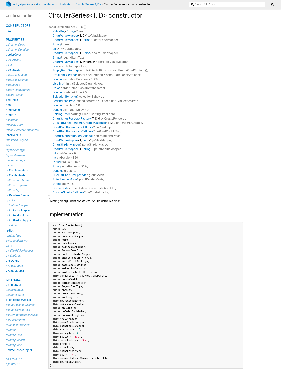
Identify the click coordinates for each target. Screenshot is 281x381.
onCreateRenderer (17, 170)
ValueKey (59, 31)
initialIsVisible (14, 125)
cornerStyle (13, 69)
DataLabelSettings (65, 75)
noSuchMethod (15, 320)
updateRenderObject (19, 350)
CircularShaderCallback (68, 192)
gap (8, 105)
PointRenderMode (65, 179)
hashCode (12, 120)
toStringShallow (15, 340)
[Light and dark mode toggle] (273, 4)
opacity (10, 200)
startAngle (12, 260)
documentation (46, 4)
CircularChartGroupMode (70, 175)
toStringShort (14, 345)
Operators (14, 359)
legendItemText (15, 155)
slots (9, 245)
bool (56, 66)
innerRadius (13, 135)
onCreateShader (16, 175)
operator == (13, 364)
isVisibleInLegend (17, 140)
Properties (15, 39)
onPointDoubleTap (17, 180)
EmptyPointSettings (66, 70)
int (61, 83)
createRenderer (15, 294)
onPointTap (13, 190)
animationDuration (17, 49)
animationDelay (15, 44)
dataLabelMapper (17, 74)
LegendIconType (64, 101)
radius (10, 230)
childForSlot (13, 284)
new (8, 30)
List (55, 48)
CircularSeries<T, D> (88, 4)
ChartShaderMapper (66, 144)
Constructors (18, 25)
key (8, 145)
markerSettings (15, 160)
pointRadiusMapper (18, 210)
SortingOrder (61, 114)
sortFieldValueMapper (19, 250)
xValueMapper (15, 265)
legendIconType (15, 150)
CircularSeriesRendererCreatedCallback (79, 123)
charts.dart (65, 4)
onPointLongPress (17, 185)
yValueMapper (15, 270)
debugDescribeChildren (20, 305)
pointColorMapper (17, 205)
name (9, 165)
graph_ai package (22, 4)
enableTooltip (14, 95)
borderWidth (13, 59)
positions (11, 225)
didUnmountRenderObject (22, 315)
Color (86, 53)
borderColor (13, 54)
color (9, 64)
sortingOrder (14, 255)
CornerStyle (60, 188)
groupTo (11, 115)
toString (11, 330)
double (57, 79)
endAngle (12, 100)
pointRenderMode (17, 215)
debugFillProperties (18, 310)
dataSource (13, 85)
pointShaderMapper (18, 220)
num (85, 140)
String (71, 31)
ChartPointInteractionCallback (73, 127)
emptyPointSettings (18, 90)
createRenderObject (18, 299)
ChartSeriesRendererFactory (72, 118)
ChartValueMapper (65, 35)
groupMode (13, 110)
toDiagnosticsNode (18, 325)
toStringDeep (14, 335)
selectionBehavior (17, 240)
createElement (15, 289)
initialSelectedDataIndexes (22, 130)
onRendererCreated (18, 195)
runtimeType (13, 235)
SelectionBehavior (65, 96)
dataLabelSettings (17, 79)
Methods (13, 280)
